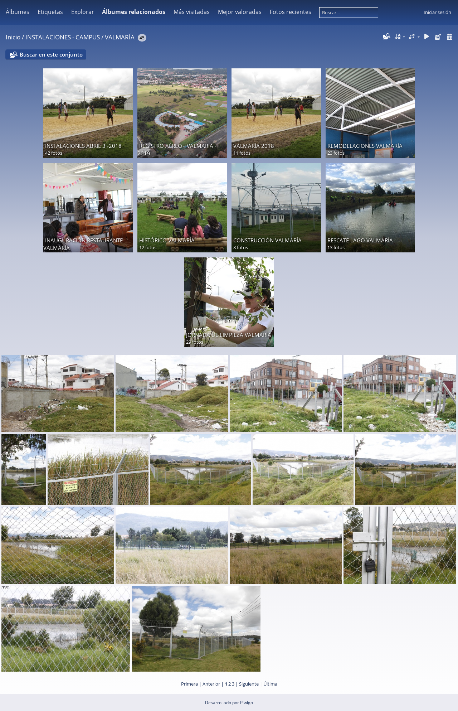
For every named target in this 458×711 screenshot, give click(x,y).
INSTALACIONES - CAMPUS (62, 37)
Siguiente (249, 684)
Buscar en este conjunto (51, 54)
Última (270, 684)
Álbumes (17, 12)
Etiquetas (50, 12)
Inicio (13, 37)
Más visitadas (192, 12)
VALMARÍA (120, 37)
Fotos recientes (290, 12)
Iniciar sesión (437, 12)
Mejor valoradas (240, 12)
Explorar (82, 12)
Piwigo (246, 703)
